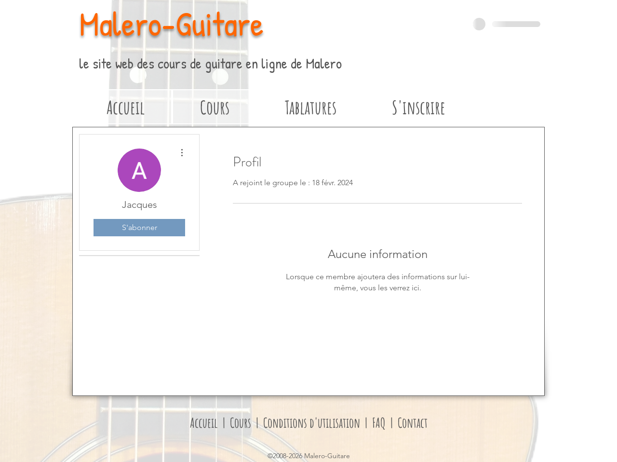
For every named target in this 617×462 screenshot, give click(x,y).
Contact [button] (411, 422)
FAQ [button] (380, 422)
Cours (243, 422)
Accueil (204, 422)
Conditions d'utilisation (310, 422)
